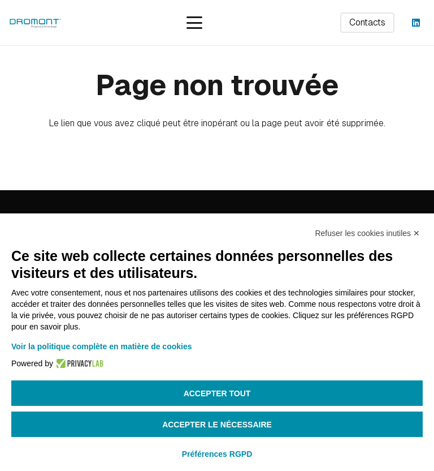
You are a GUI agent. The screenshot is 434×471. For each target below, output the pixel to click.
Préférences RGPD (217, 454)
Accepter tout (217, 393)
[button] (194, 23)
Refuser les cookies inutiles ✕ (367, 233)
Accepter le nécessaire (217, 424)
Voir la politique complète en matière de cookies (101, 346)
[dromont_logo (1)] (35, 23)
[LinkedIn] (416, 23)
